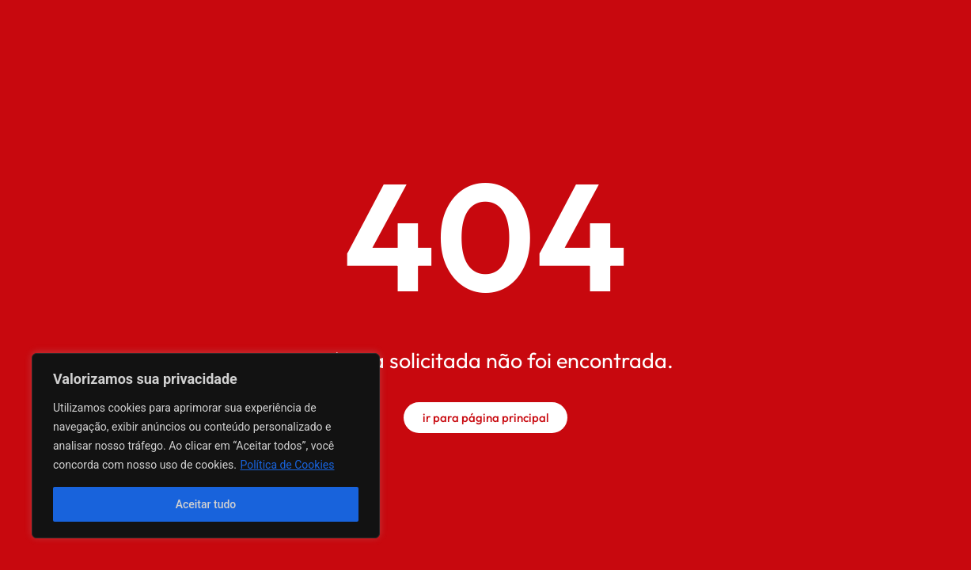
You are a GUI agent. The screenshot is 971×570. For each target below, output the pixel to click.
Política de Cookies (287, 464)
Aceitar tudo (206, 504)
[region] (206, 445)
